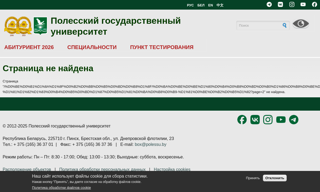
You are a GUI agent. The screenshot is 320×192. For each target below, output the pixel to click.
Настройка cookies (172, 169)
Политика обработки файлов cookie (61, 188)
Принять (253, 178)
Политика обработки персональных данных (102, 169)
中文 (220, 5)
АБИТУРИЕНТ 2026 (29, 47)
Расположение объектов (27, 169)
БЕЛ (201, 5)
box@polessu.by (150, 144)
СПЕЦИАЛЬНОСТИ (92, 47)
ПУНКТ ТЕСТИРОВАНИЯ (162, 47)
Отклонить (274, 178)
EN (210, 5)
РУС (190, 5)
